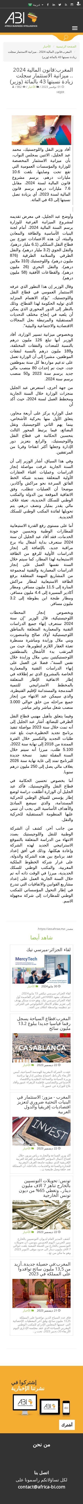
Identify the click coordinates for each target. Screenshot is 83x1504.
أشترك (67, 1424)
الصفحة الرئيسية (66, 46)
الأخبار (47, 46)
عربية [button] (35, 4)
